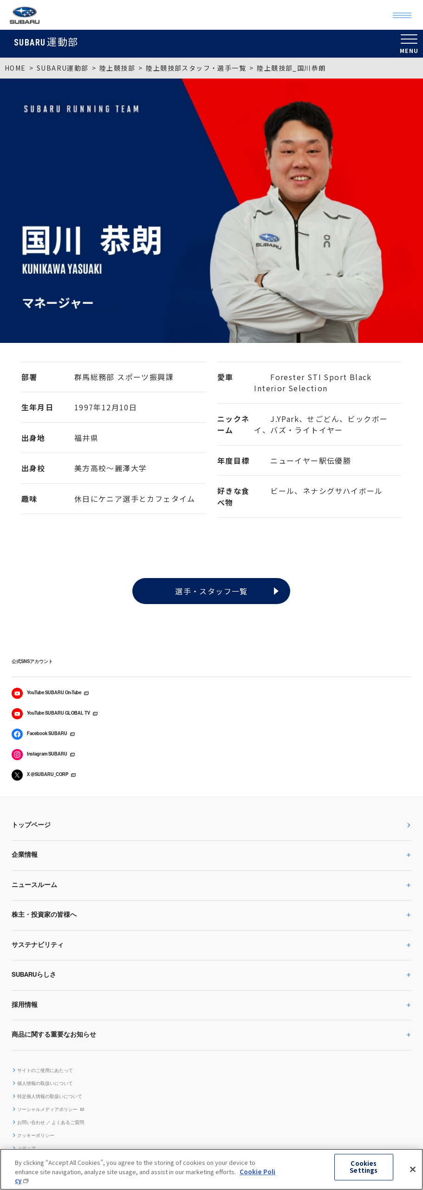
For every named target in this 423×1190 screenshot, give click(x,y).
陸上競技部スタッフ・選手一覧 (196, 67)
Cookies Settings (363, 1167)
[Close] (413, 1169)
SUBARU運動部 (63, 67)
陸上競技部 (117, 67)
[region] (211, 1169)
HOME (15, 67)
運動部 (46, 41)
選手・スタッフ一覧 (211, 591)
